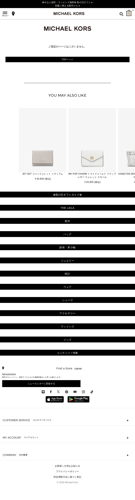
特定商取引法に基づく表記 (67, 477)
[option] (43, 144)
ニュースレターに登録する (41, 383)
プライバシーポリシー (67, 471)
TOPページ (67, 59)
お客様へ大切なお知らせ (67, 466)
